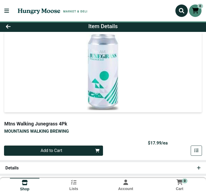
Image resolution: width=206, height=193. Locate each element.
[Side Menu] (6, 10)
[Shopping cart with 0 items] (195, 10)
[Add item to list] (196, 151)
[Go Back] (29, 26)
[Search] (181, 11)
